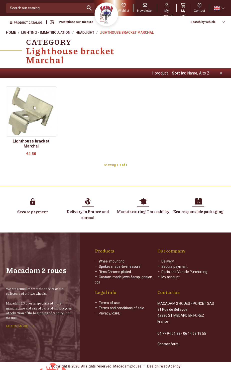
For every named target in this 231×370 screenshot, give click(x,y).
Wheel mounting (111, 261)
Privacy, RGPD (109, 313)
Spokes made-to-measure (119, 266)
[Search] (45, 8)
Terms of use (109, 303)
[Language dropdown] (219, 8)
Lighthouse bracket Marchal (31, 143)
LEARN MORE (17, 326)
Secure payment (174, 266)
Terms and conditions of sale (121, 308)
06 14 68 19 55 (194, 334)
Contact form (168, 344)
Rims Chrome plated (115, 272)
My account (170, 277)
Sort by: (179, 73)
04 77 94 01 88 (168, 334)
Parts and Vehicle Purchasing (184, 272)
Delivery (167, 261)
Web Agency (170, 366)
